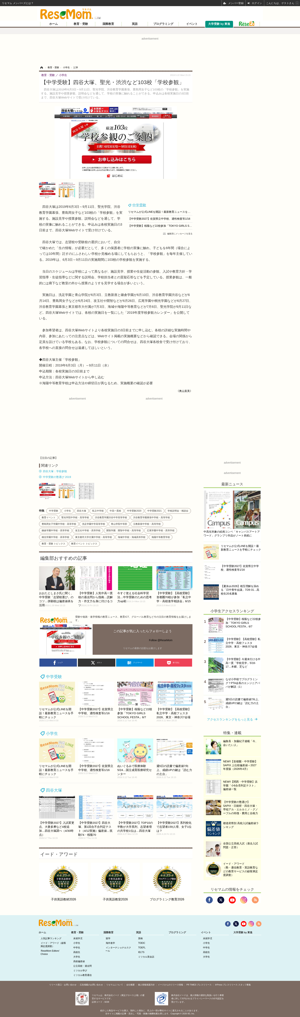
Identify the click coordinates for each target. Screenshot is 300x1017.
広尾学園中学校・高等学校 (160, 530)
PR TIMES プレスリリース (199, 985)
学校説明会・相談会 (178, 510)
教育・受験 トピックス (53, 543)
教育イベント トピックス (84, 543)
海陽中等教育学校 (161, 537)
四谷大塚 (81, 510)
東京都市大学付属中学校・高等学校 (93, 537)
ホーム (53, 23)
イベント (192, 23)
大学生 (76, 956)
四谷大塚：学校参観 (55, 471)
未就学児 (77, 938)
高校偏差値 (79, 961)
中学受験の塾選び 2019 (57, 476)
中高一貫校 (115, 510)
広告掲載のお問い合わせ (91, 985)
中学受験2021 (154, 510)
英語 (135, 23)
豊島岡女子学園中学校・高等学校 (59, 524)
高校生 (76, 952)
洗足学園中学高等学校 (93, 524)
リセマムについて (114, 985)
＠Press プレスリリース (226, 985)
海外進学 (110, 943)
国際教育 (108, 23)
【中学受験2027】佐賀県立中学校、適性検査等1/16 (159, 218)
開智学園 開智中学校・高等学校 (123, 530)
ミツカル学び (80, 970)
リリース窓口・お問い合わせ (63, 985)
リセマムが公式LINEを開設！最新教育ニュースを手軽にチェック (167, 211)
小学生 (67, 510)
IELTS (141, 952)
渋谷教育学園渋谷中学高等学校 (111, 517)
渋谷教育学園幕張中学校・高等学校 (151, 517)
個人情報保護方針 (146, 985)
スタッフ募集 (244, 985)
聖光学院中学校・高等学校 (75, 517)
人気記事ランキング (51, 938)
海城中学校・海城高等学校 (131, 537)
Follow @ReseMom (160, 640)
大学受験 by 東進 (219, 23)
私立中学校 (98, 510)
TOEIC (141, 943)
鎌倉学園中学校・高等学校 (55, 530)
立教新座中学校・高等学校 (147, 524)
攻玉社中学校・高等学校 (87, 530)
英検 (140, 938)
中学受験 (139, 205)
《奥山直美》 (184, 390)
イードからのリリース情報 (170, 985)
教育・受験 (81, 23)
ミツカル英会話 (146, 956)
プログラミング (163, 23)
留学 (108, 938)
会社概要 (130, 985)
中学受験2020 (134, 510)
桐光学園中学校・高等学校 (55, 537)
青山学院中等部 (119, 524)
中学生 (76, 947)
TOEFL (141, 947)
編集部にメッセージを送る (179, 233)
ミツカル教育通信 (82, 975)
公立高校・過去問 (82, 966)
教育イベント (48, 517)
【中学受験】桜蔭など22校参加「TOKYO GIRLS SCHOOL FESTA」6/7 (171, 225)
